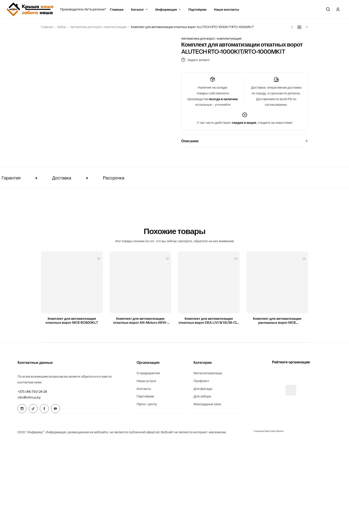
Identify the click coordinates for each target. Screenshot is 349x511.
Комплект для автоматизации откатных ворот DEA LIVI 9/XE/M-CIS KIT (209, 321)
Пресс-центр (147, 404)
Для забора (202, 396)
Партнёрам (197, 9)
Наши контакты (226, 9)
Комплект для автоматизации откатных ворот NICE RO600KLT (72, 321)
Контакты (144, 389)
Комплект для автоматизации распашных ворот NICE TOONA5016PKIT (277, 321)
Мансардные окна (207, 404)
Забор (61, 27)
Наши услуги (146, 381)
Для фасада (203, 389)
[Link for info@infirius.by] (29, 397)
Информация (166, 9)
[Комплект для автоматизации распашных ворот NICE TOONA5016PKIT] (277, 282)
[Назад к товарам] (299, 27)
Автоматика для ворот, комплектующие (98, 27)
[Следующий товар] (305, 27)
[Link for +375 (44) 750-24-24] (32, 391)
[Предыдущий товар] (293, 27)
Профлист (201, 381)
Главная (117, 9)
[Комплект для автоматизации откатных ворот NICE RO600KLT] (72, 282)
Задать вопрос (195, 60)
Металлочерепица (208, 373)
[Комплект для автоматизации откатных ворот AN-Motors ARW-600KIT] (140, 282)
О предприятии (148, 373)
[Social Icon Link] (22, 408)
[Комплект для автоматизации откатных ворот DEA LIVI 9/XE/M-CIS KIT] (209, 282)
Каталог (137, 9)
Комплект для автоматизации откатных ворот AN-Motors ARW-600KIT (140, 321)
